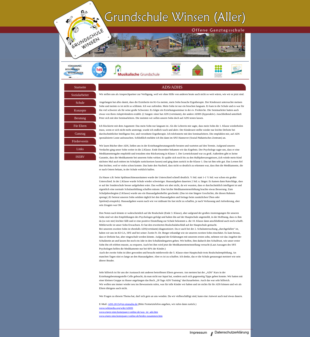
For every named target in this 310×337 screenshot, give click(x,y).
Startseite (80, 87)
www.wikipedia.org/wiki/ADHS (116, 308)
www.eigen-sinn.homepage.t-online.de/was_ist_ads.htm (128, 311)
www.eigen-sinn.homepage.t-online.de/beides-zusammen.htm (131, 315)
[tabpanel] (172, 87)
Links (80, 149)
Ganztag (80, 133)
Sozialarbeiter (80, 95)
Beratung (80, 118)
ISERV (80, 156)
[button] (123, 304)
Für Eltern (80, 126)
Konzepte (80, 110)
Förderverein (80, 141)
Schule (80, 102)
